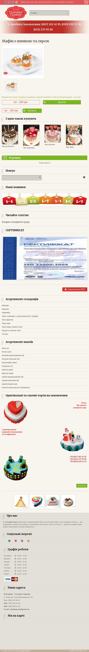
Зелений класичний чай (11, 359)
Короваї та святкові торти (11, 330)
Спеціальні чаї (7, 366)
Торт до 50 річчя (8, 146)
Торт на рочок (50, 144)
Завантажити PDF (75, 289)
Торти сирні (6, 323)
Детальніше (82, 485)
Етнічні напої (6, 352)
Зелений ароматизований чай (13, 355)
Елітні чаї (5, 348)
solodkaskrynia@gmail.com (19, 609)
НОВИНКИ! (6, 312)
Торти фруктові (7, 320)
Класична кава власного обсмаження (16, 387)
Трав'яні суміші (7, 370)
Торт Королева (28, 148)
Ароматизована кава (9, 384)
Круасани (5, 309)
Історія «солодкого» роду (16, 222)
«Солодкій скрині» (11, 522)
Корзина (85, 2)
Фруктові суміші (7, 373)
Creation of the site (75, 650)
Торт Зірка (70, 147)
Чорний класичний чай (10, 380)
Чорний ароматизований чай (12, 377)
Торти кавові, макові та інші (12, 327)
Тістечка (5, 334)
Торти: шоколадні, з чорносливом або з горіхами (20, 316)
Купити (62, 102)
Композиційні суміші (9, 362)
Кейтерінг (5, 305)
